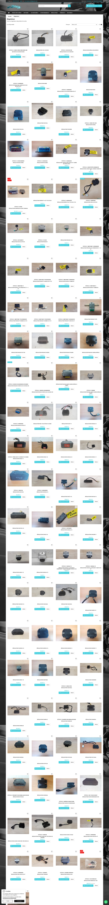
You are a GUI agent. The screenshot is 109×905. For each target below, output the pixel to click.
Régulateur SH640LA (66, 604)
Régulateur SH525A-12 (90, 423)
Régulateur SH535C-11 (90, 457)
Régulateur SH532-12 (42, 457)
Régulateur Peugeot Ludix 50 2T (67, 321)
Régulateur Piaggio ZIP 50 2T (18, 425)
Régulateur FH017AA (42, 123)
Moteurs (26, 12)
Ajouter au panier (15, 56)
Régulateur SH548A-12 (42, 492)
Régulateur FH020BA (66, 129)
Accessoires (34, 12)
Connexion (89, 1)
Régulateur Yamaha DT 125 (90, 880)
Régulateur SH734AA (66, 757)
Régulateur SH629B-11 (90, 534)
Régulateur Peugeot (42, 241)
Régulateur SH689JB (18, 725)
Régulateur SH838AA (42, 795)
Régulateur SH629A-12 (66, 530)
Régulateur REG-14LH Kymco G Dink (42, 423)
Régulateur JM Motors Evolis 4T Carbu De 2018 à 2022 (66, 163)
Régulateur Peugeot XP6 (91, 319)
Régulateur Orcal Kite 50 (90, 202)
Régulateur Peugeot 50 (67, 240)
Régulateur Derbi (42, 83)
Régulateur (54, 12)
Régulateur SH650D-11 (66, 648)
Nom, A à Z (84, 24)
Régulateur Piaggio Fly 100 (18, 352)
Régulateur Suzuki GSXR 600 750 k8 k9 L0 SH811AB (42, 837)
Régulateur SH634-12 (18, 572)
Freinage (62, 12)
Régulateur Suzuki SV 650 (66, 834)
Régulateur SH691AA (18, 757)
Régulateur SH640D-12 (18, 604)
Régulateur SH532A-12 (66, 457)
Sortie (8, 901)
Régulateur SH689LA (91, 719)
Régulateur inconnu (18, 162)
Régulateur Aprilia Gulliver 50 (90, 50)
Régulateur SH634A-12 (42, 572)
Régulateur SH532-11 (18, 458)
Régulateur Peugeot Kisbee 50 (66, 281)
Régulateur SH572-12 (66, 496)
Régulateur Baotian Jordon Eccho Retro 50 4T (18, 86)
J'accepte (19, 901)
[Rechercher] (54, 5)
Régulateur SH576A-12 (90, 496)
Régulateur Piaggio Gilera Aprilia (90, 352)
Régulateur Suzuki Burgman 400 (90, 797)
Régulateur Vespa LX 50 (66, 874)
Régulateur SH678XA (66, 687)
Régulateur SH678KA (42, 680)
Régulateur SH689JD (66, 721)
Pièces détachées (16, 12)
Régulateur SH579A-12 (18, 528)
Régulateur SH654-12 (18, 680)
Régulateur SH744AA (90, 757)
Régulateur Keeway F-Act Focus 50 (42, 200)
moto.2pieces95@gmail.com (31, 1)
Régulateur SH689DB (90, 680)
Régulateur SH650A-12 (18, 648)
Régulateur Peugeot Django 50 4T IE (42, 281)
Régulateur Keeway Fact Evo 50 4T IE (66, 202)
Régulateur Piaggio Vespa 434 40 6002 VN (18, 385)
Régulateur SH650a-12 (42, 648)
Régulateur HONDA (91, 124)
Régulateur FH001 (90, 89)
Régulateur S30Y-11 (66, 423)
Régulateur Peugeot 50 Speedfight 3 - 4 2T (91, 248)
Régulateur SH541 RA (18, 492)
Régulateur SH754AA (18, 797)
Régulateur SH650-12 (90, 610)
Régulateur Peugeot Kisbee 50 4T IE (18, 321)
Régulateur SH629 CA (42, 534)
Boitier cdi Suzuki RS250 (18, 51)
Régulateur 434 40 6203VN (66, 51)
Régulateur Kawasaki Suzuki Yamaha (18, 208)
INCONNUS (69, 12)
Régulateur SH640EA (42, 604)
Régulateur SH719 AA (42, 763)
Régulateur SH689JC (42, 719)
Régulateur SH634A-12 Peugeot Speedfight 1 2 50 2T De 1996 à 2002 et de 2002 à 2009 (66, 569)
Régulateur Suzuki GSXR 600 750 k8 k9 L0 (18, 841)
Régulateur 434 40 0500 (42, 50)
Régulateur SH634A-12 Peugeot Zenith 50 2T (90, 568)
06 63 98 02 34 (16, 1)
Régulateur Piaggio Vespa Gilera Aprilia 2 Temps (66, 385)
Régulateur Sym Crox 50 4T (91, 836)
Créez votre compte (97, 1)
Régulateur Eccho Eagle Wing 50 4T (66, 91)
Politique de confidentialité (9, 898)
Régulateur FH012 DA (18, 129)
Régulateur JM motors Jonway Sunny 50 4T (90, 169)
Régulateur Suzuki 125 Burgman (67, 803)
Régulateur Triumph (42, 874)
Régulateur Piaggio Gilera (42, 352)
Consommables (44, 12)
